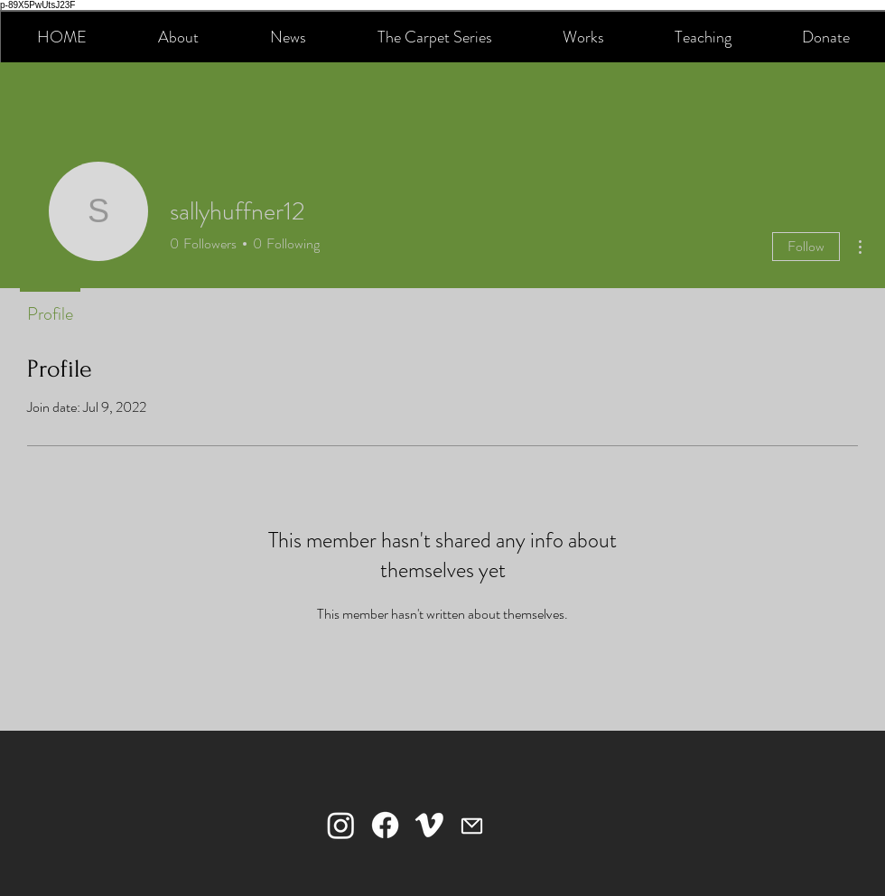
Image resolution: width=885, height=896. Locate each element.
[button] (178, 37)
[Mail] (472, 825)
